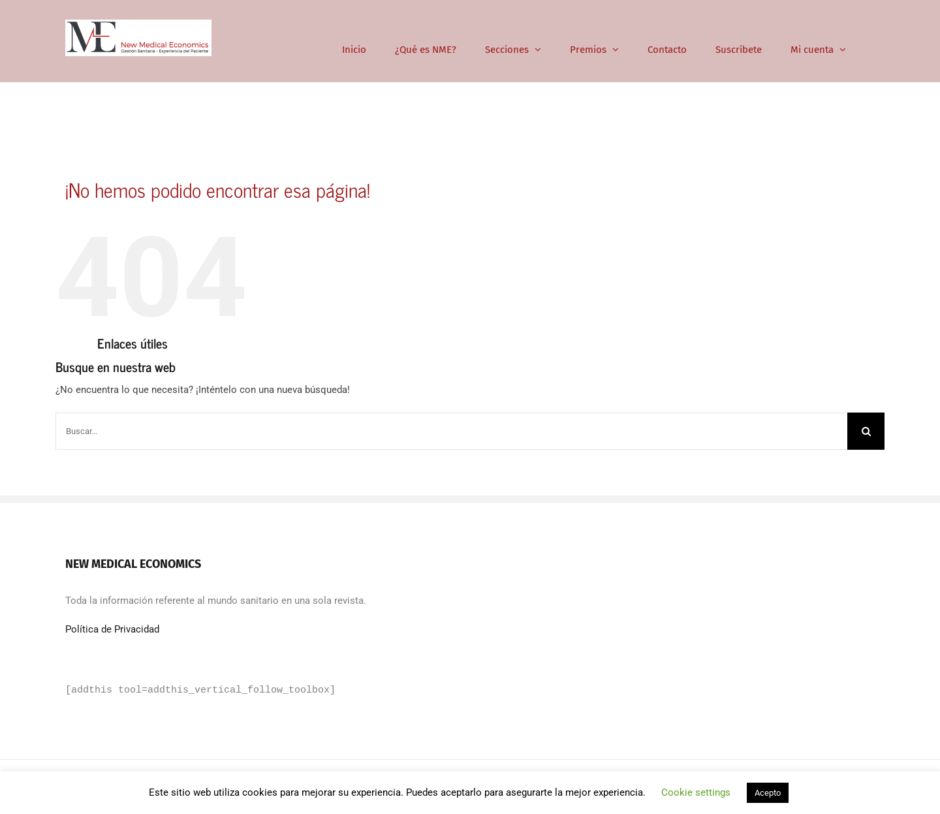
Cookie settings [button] (695, 792)
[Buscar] (866, 431)
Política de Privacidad (112, 629)
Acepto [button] (768, 793)
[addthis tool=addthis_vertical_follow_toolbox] (200, 690)
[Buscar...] (451, 431)
